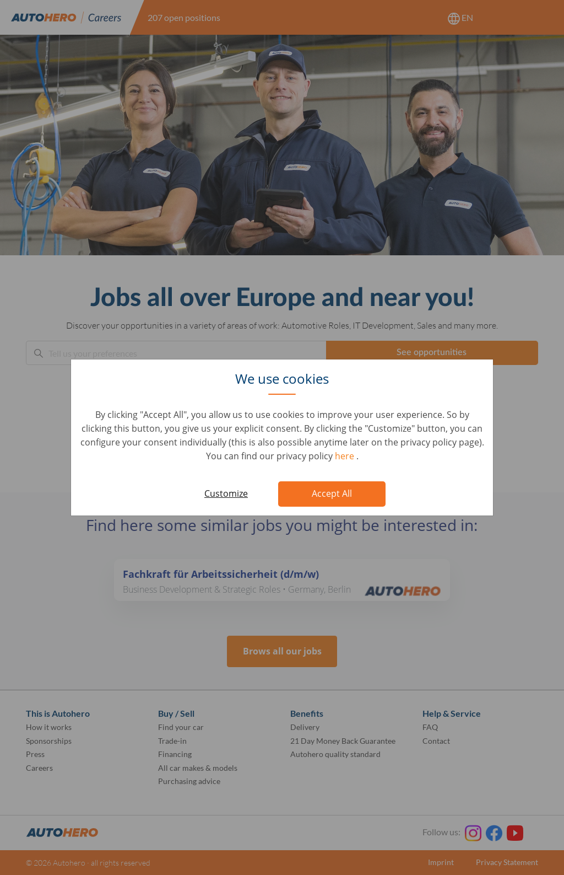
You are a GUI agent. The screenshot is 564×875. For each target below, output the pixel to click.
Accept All (332, 493)
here (345, 456)
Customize (226, 493)
